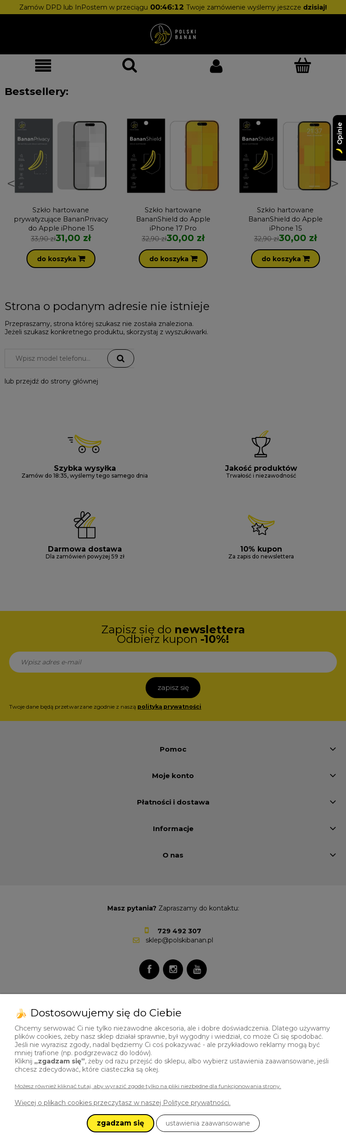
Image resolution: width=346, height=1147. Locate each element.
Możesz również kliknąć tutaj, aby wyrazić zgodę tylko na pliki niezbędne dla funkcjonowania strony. (148, 1086)
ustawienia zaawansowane (208, 1123)
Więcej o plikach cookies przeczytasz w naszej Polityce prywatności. (123, 1103)
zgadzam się (120, 1123)
